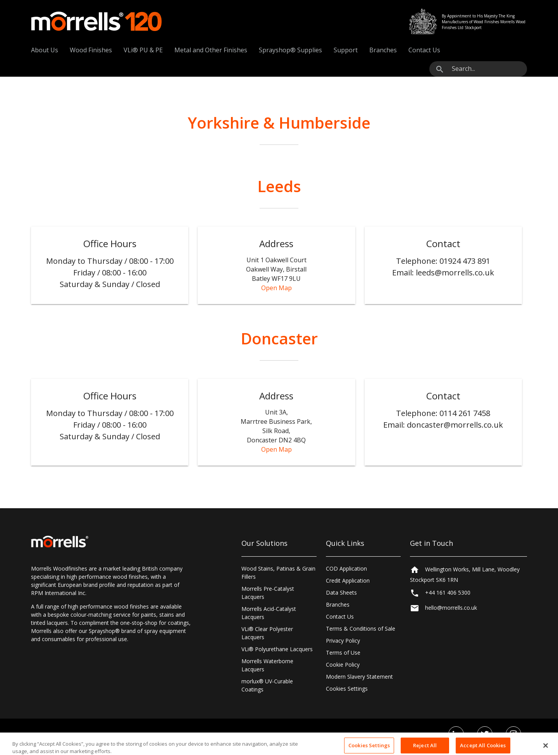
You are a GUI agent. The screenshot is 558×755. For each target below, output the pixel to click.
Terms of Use (343, 652)
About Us (44, 50)
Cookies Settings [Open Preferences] (347, 688)
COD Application (346, 568)
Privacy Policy (343, 640)
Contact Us (424, 50)
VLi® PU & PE (143, 50)
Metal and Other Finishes (210, 50)
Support (346, 50)
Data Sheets (341, 592)
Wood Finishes (91, 50)
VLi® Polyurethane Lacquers (277, 649)
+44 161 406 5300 (447, 592)
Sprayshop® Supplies (290, 50)
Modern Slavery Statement (359, 676)
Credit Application (348, 580)
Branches (383, 50)
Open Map (276, 288)
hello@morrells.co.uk (451, 607)
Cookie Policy (343, 664)
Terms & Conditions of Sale (360, 628)
